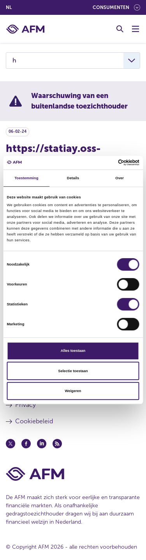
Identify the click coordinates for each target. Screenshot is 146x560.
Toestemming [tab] (26, 178)
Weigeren (73, 391)
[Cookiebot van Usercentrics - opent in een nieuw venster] (105, 163)
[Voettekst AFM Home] (73, 474)
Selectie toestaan (73, 371)
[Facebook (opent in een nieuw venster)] (26, 443)
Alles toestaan (73, 351)
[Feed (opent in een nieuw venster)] (57, 443)
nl (9, 7)
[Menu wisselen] (135, 29)
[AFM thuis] (25, 29)
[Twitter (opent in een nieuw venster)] (10, 443)
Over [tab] (119, 178)
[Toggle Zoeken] (120, 29)
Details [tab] (73, 178)
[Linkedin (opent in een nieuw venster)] (41, 443)
